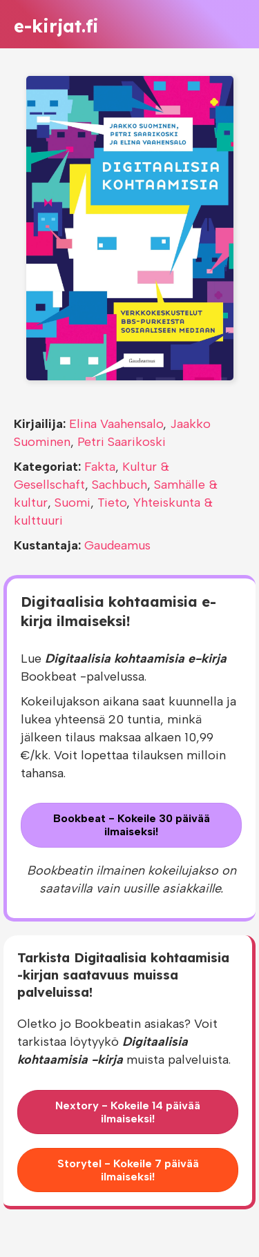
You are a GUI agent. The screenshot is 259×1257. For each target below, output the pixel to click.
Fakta (99, 466)
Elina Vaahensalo (116, 423)
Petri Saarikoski (121, 441)
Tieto (111, 502)
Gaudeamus (117, 545)
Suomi (72, 502)
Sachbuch (119, 484)
